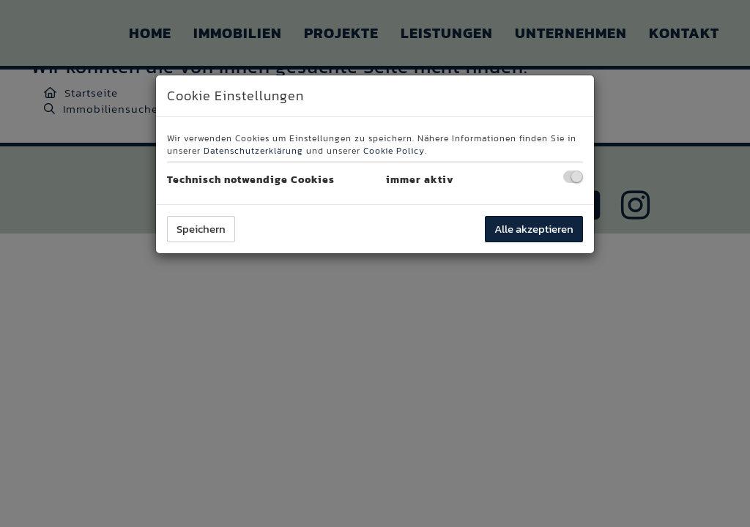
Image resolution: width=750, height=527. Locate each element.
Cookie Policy (394, 150)
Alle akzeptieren (533, 228)
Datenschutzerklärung (253, 150)
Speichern (201, 228)
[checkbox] (573, 177)
